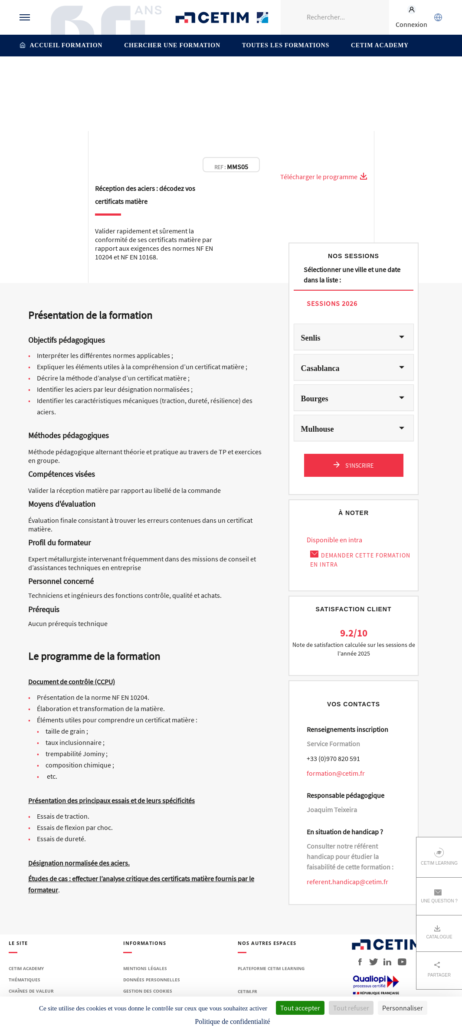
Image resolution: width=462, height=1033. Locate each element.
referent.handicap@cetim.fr (347, 881)
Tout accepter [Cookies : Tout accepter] (300, 1007)
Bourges (314, 398)
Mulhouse (317, 429)
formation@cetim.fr (336, 773)
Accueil (103, 75)
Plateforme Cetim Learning (271, 968)
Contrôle (233, 75)
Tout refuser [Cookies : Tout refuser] (351, 1007)
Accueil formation (66, 45)
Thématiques (138, 75)
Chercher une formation (172, 45)
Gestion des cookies (147, 991)
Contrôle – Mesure (188, 75)
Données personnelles (151, 980)
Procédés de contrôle (283, 75)
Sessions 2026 (332, 303)
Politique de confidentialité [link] (232, 1021)
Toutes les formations (285, 45)
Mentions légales (145, 968)
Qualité (331, 75)
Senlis (311, 338)
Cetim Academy (380, 45)
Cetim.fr (247, 991)
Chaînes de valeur (31, 991)
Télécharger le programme (323, 176)
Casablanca (320, 368)
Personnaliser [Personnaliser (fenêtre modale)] (402, 1007)
